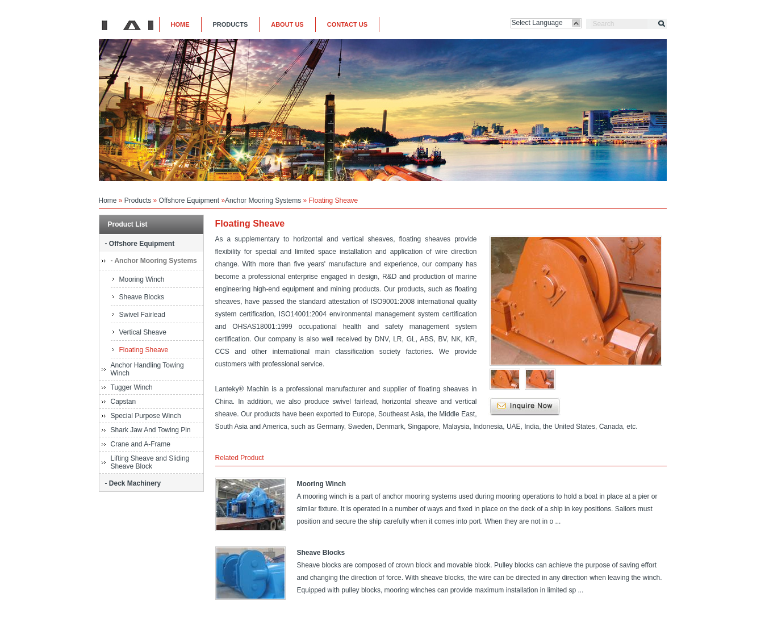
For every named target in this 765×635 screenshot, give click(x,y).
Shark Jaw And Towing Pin (151, 430)
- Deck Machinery (133, 483)
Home (108, 200)
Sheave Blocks (141, 297)
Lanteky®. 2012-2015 (517, 628)
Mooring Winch (142, 279)
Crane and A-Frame (140, 444)
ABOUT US (287, 24)
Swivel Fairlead (142, 315)
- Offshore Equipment (140, 244)
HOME (180, 24)
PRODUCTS (230, 24)
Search (603, 24)
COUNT (396, 628)
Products (137, 200)
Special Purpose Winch (146, 416)
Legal (369, 628)
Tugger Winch (132, 387)
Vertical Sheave (142, 332)
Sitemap (341, 628)
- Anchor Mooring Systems (154, 261)
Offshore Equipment (189, 200)
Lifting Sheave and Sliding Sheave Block (150, 462)
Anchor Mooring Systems (263, 200)
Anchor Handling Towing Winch (147, 369)
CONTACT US (347, 24)
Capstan (123, 402)
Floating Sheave (144, 350)
